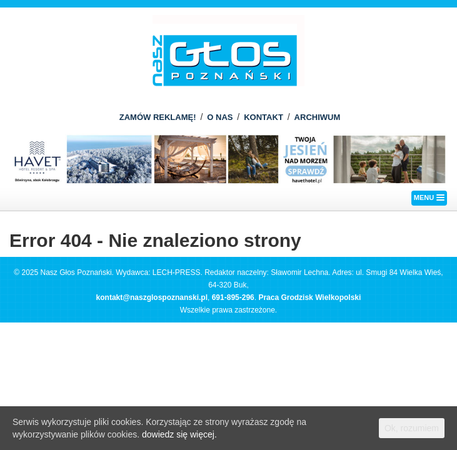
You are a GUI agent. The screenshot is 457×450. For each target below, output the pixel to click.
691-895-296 (233, 297)
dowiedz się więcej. (179, 434)
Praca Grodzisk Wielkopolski (309, 297)
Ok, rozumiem (411, 428)
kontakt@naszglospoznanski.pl (152, 297)
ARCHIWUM (317, 117)
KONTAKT (263, 117)
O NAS (220, 117)
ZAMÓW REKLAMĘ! (157, 117)
